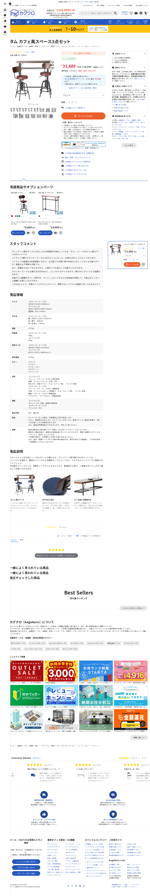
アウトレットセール (54, 881)
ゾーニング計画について (95, 871)
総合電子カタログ (115, 873)
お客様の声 (145, 22)
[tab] (65, 542)
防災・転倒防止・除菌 (73, 878)
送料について (139, 78)
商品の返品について (121, 111)
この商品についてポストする (77, 176)
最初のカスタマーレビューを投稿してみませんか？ (57, 562)
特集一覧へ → (139, 743)
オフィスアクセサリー (73, 870)
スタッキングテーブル (97, 650)
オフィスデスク (52, 850)
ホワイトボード (71, 861)
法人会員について (142, 5)
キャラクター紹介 (115, 876)
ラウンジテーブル (54, 656)
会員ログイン (75, 88)
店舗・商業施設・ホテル (128, 132)
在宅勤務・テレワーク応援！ (94, 850)
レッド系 (141, 136)
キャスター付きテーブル (60, 650)
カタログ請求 (127, 5)
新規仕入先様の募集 (134, 879)
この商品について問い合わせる (78, 168)
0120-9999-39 (67, 10)
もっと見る (129, 145)
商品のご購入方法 (115, 850)
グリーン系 (116, 138)
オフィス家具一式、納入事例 (94, 858)
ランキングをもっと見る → (133, 615)
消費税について (100, 67)
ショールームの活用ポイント (94, 856)
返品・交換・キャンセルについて (79, 159)
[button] (143, 764)
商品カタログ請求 (133, 873)
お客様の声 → (38, 764)
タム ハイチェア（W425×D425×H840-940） (25, 225)
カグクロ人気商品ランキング (94, 861)
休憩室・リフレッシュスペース (129, 131)
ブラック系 (122, 136)
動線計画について (93, 874)
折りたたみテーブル (20, 650)
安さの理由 (100, 5)
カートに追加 (132, 267)
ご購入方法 (110, 22)
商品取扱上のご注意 (134, 858)
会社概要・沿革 (114, 870)
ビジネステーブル (79, 650)
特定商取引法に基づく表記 (116, 892)
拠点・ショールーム (119, 22)
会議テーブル (51, 861)
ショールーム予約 (114, 5)
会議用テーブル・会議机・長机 (29, 46)
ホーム (13, 46)
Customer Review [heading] (23, 764)
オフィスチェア (52, 856)
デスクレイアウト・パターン (96, 876)
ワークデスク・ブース (73, 850)
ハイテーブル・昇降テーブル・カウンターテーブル (59, 46)
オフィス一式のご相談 (86, 2)
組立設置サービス (133, 856)
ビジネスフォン (71, 873)
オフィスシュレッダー (73, 875)
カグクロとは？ (88, 5)
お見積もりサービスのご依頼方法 (79, 164)
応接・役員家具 (71, 864)
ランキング (138, 22)
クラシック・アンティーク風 (128, 127)
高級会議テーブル (115, 650)
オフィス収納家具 (72, 856)
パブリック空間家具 (72, 867)
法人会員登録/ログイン (75, 79)
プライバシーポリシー (135, 892)
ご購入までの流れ (120, 104)
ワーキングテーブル (133, 650)
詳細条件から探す (125, 13)
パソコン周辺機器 (53, 873)
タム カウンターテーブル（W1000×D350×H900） (52, 225)
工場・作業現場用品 (54, 870)
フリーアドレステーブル (35, 656)
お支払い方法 (131, 850)
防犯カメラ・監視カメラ (55, 878)
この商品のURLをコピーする (77, 172)
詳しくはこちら (20, 235)
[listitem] (30, 778)
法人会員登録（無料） (90, 88)
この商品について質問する (76, 108)
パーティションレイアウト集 (94, 853)
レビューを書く (31, 52)
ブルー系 (125, 138)
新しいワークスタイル (94, 882)
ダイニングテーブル (72, 656)
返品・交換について (134, 853)
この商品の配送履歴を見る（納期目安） (81, 155)
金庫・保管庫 (51, 864)
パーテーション (52, 858)
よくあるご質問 (130, 22)
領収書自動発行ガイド (116, 861)
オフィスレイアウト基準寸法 (96, 879)
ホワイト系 (132, 136)
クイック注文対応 (70, 58)
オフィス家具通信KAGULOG (94, 864)
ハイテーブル (17, 656)
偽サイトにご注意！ (134, 876)
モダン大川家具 (52, 867)
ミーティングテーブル (39, 650)
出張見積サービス (115, 856)
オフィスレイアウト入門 (95, 868)
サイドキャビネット (72, 853)
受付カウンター (71, 858)
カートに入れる (84, 116)
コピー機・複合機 (53, 875)
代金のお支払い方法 (121, 108)
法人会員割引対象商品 (83, 53)
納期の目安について (115, 853)
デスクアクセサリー (54, 853)
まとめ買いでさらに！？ (135, 861)
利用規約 (125, 892)
